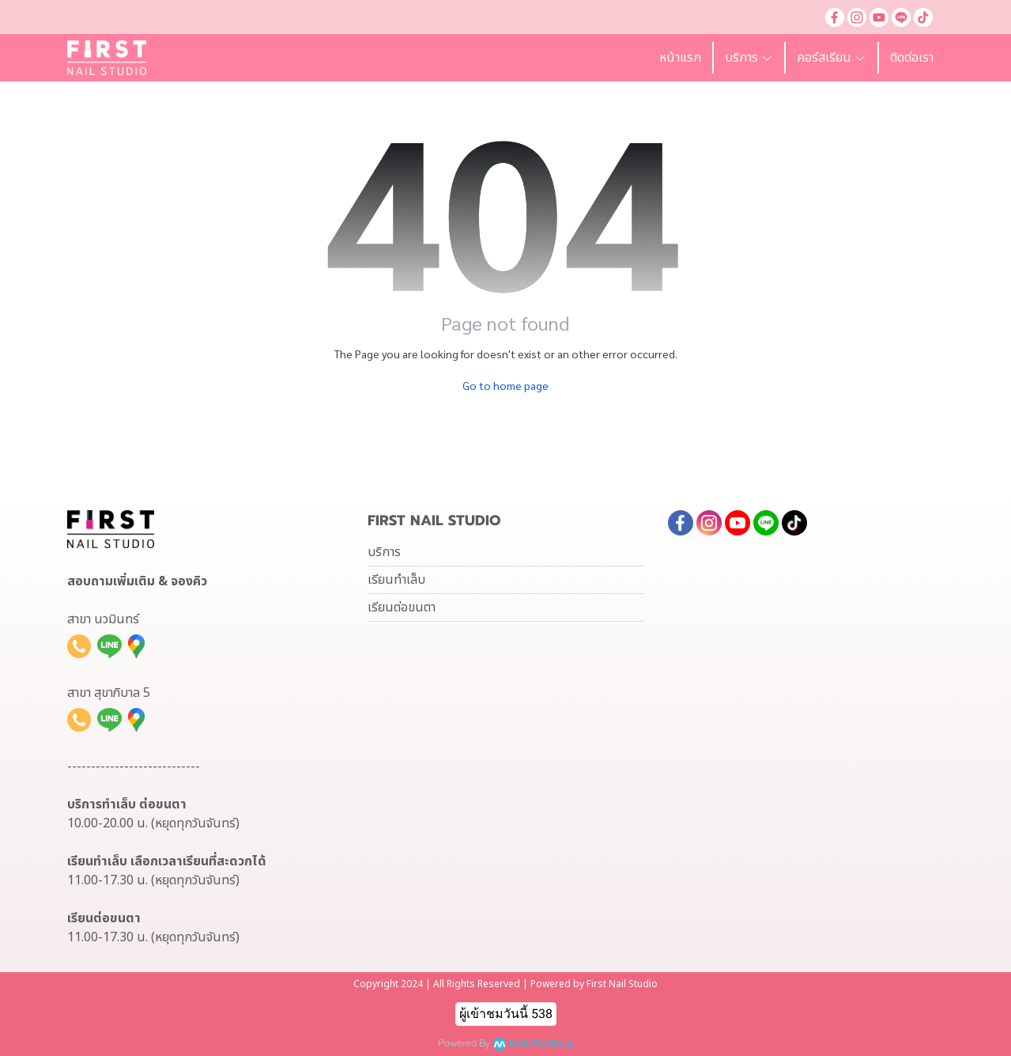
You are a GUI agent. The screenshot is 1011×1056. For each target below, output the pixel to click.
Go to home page (505, 385)
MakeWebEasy (541, 1043)
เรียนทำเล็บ (396, 579)
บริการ (384, 552)
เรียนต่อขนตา (402, 607)
